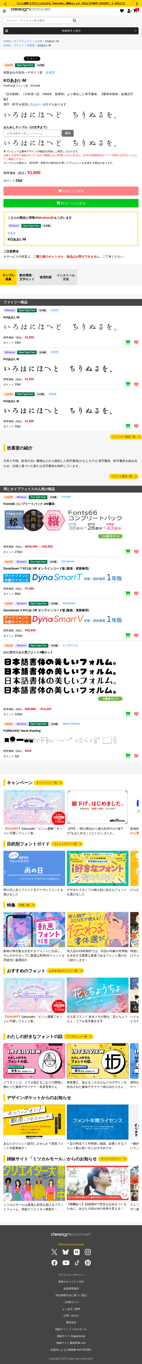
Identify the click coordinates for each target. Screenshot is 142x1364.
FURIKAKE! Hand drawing (21, 730)
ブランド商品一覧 (122, 476)
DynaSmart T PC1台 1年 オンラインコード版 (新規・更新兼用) (46, 568)
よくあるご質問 (71, 1308)
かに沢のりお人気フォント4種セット (28, 652)
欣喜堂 (31, 45)
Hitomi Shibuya (71, 723)
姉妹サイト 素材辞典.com (71, 1342)
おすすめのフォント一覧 (63, 970)
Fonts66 (66, 496)
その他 (38, 41)
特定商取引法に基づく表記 (71, 1295)
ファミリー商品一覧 (124, 436)
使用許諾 (46, 277)
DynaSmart (67, 561)
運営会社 (71, 1322)
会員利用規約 (71, 1288)
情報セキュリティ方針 (71, 1281)
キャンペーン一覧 (46, 782)
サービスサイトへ (111, 1158)
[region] (71, 143)
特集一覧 (24, 905)
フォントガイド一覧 (65, 843)
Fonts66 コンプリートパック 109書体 (29, 504)
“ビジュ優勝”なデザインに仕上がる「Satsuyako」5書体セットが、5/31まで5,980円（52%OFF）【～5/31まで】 (71, 3)
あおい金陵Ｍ (42, 104)
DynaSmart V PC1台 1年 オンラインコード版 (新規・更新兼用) (46, 610)
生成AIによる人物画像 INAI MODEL (70, 1349)
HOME (7, 41)
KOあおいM (17, 239)
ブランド (19, 45)
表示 (67, 133)
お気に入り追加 (71, 191)
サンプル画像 (8, 277)
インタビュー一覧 (76, 1036)
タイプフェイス (23, 41)
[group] (34, 812)
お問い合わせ (71, 1315)
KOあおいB (11, 359)
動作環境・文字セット (26, 277)
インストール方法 (66, 277)
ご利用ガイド (71, 1302)
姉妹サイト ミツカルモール (71, 1329)
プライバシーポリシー (71, 1274)
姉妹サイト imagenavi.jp (71, 1336)
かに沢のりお (70, 645)
